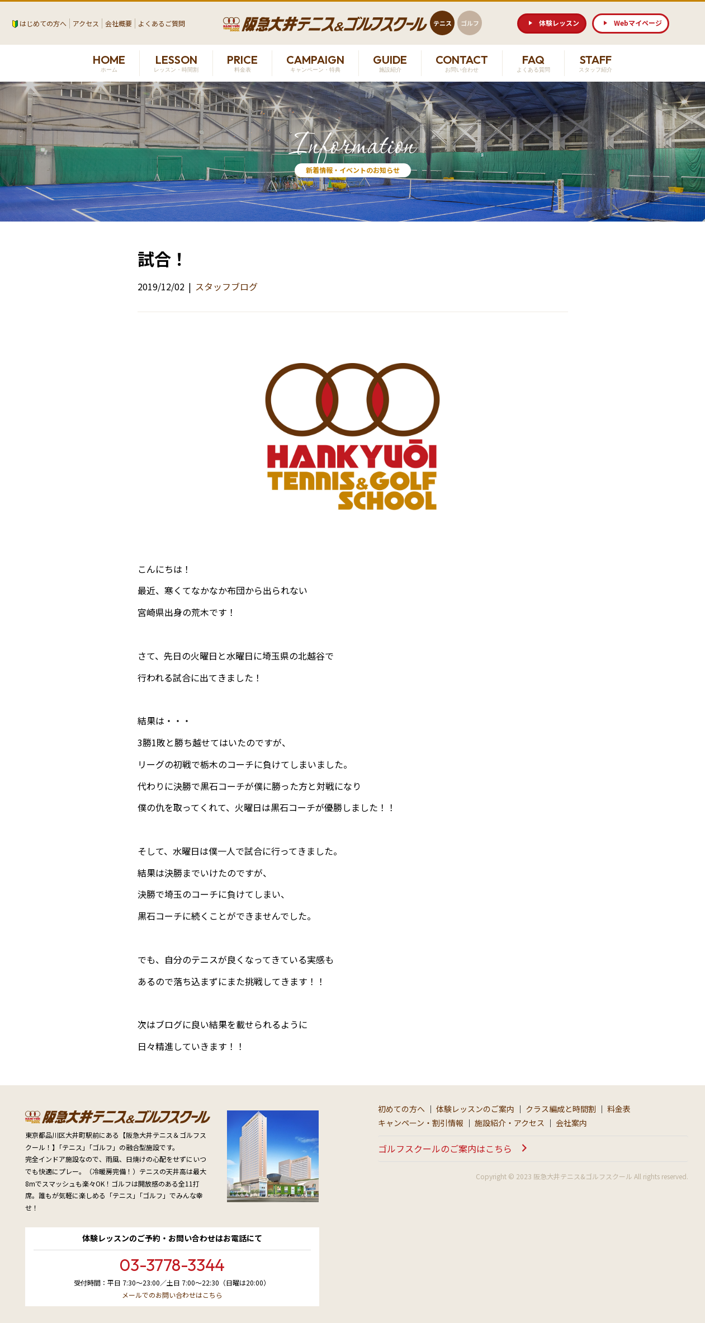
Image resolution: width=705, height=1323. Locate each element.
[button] (551, 23)
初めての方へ (401, 1108)
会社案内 (571, 1122)
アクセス (86, 23)
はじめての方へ (43, 23)
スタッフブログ (226, 286)
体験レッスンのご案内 (475, 1108)
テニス (442, 22)
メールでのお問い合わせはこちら (172, 1295)
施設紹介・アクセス (510, 1122)
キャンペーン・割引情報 (420, 1122)
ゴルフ (470, 22)
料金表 (619, 1108)
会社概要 (118, 23)
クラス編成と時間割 (561, 1108)
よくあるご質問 (161, 23)
